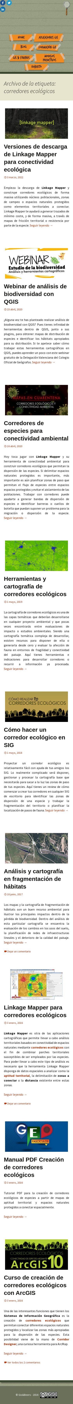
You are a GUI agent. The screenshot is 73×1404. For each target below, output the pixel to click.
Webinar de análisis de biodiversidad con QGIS (35, 294)
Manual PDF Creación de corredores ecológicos (34, 1167)
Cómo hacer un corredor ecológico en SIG (34, 737)
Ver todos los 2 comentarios (23, 1362)
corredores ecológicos (47, 1047)
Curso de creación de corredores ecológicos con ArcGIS (35, 1285)
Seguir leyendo (41, 225)
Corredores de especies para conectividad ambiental (36, 431)
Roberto (37, 67)
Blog (24, 47)
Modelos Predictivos (49, 58)
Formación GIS (47, 47)
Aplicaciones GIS (48, 38)
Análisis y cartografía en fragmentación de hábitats (33, 879)
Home (21, 37)
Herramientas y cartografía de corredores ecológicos (35, 586)
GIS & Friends (21, 58)
